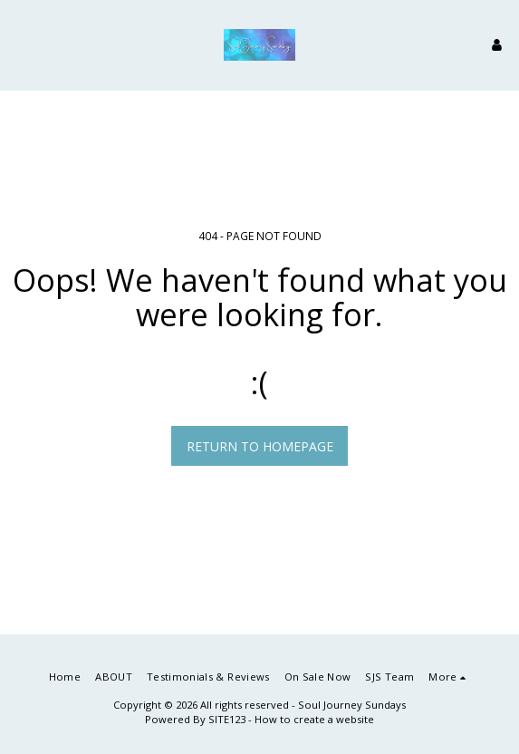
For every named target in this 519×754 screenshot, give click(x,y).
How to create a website (314, 719)
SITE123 (226, 719)
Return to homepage (260, 446)
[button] (20, 44)
